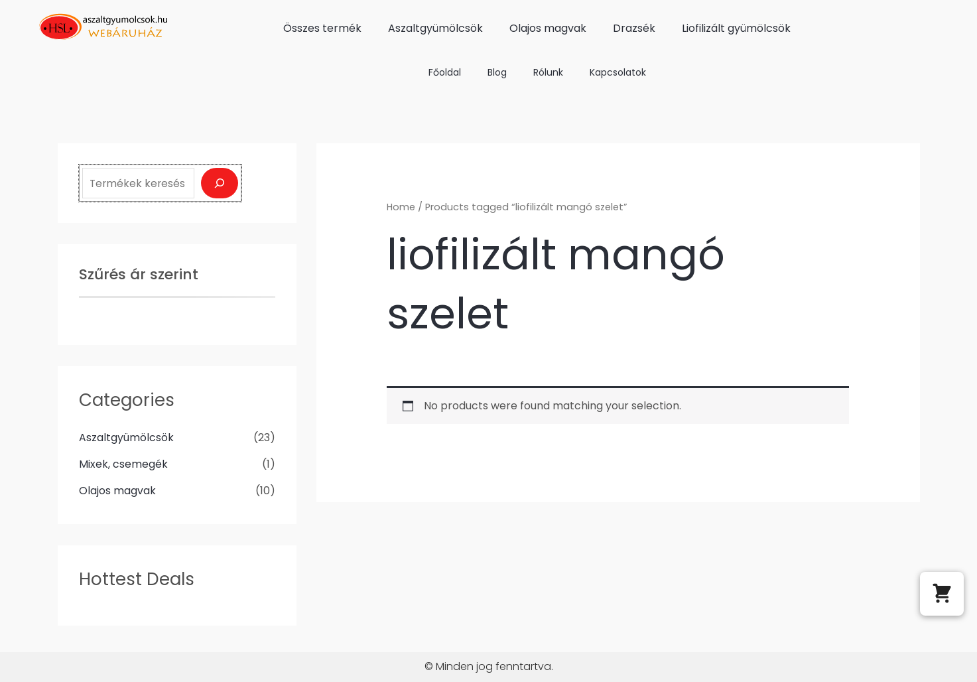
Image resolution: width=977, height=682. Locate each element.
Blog (497, 72)
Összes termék (322, 28)
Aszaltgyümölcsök (435, 28)
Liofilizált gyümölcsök (736, 28)
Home (401, 207)
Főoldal (444, 72)
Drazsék (634, 28)
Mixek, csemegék (123, 464)
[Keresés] (219, 183)
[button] (942, 594)
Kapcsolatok (618, 72)
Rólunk (548, 72)
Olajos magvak (547, 28)
